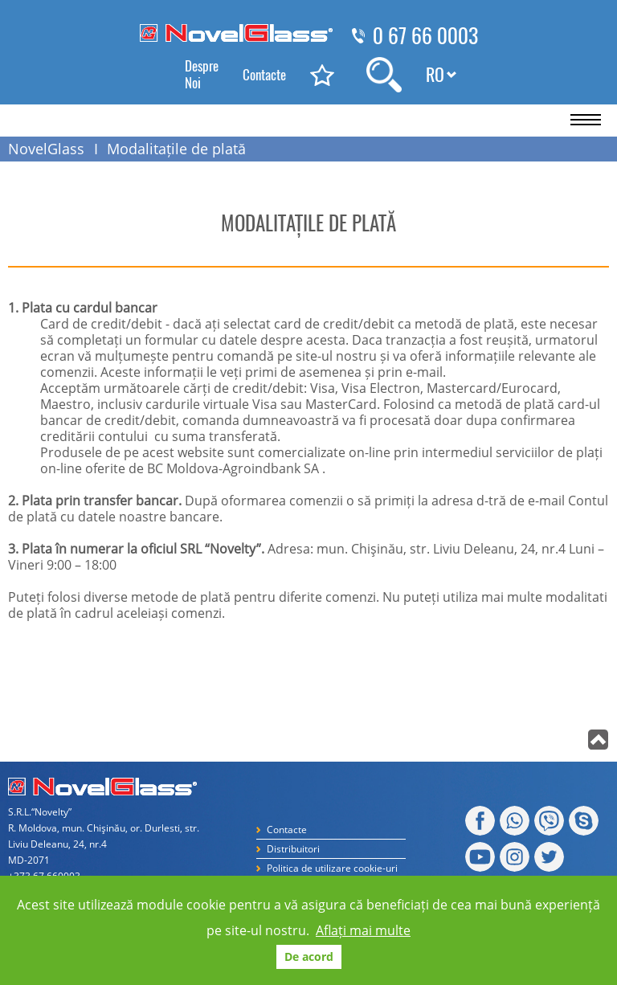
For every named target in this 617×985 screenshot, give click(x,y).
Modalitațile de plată (176, 148)
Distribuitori (293, 849)
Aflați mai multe (363, 930)
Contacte (264, 74)
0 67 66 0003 (425, 36)
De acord (308, 956)
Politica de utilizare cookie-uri (332, 868)
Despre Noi (202, 74)
